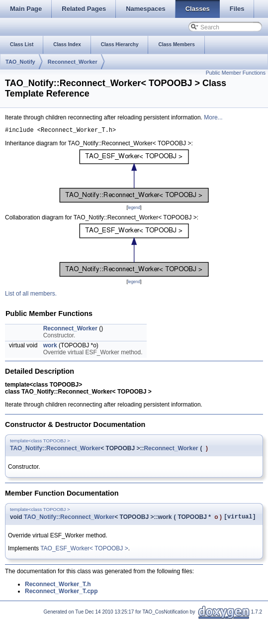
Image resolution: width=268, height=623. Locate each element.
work (50, 346)
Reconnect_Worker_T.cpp (61, 594)
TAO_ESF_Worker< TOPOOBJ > (84, 551)
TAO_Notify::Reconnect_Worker (55, 449)
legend (134, 209)
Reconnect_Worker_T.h (58, 587)
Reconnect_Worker (72, 62)
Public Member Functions (236, 73)
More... (213, 117)
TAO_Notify (20, 62)
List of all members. (31, 295)
